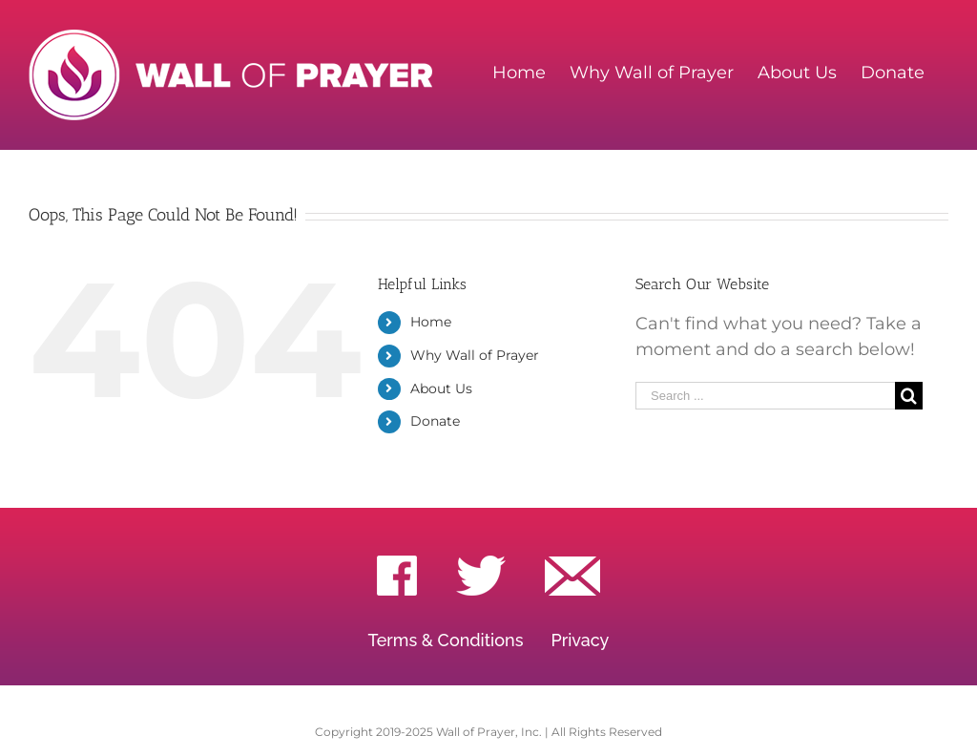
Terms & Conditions (446, 640)
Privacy (580, 640)
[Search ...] (765, 396)
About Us (441, 388)
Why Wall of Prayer (474, 355)
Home (430, 321)
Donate (435, 421)
